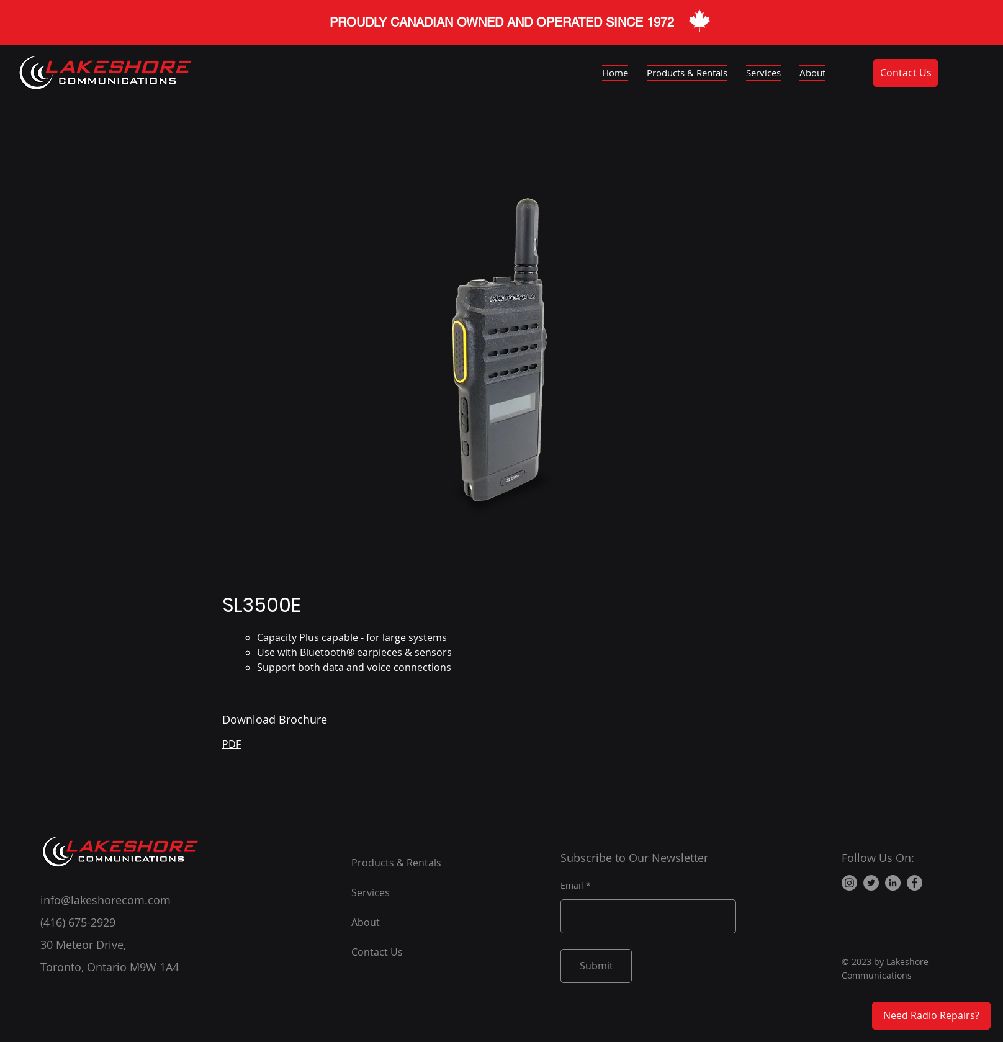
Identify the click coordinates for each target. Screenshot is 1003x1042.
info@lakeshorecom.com (105, 899)
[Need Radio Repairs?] (931, 1016)
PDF (231, 744)
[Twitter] (871, 883)
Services (370, 892)
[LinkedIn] (893, 883)
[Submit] (596, 966)
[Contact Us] (905, 73)
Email (571, 885)
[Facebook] (914, 883)
